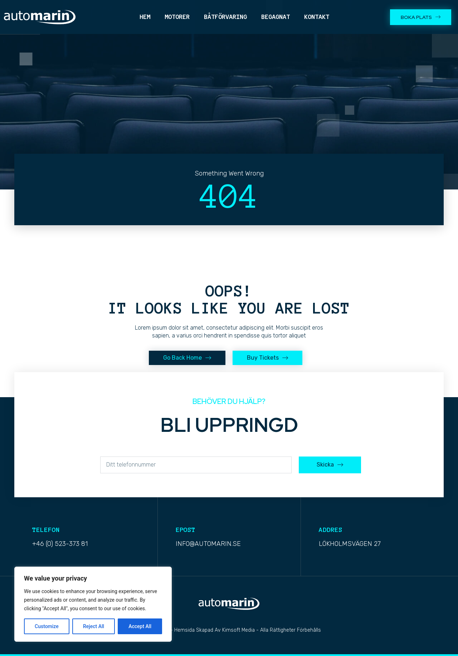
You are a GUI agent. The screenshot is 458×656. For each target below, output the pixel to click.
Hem (145, 17)
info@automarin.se (208, 544)
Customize (47, 626)
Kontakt (316, 17)
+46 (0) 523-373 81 (60, 544)
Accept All (139, 626)
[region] (93, 604)
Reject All (93, 626)
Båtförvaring (225, 17)
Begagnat (275, 17)
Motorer (177, 17)
